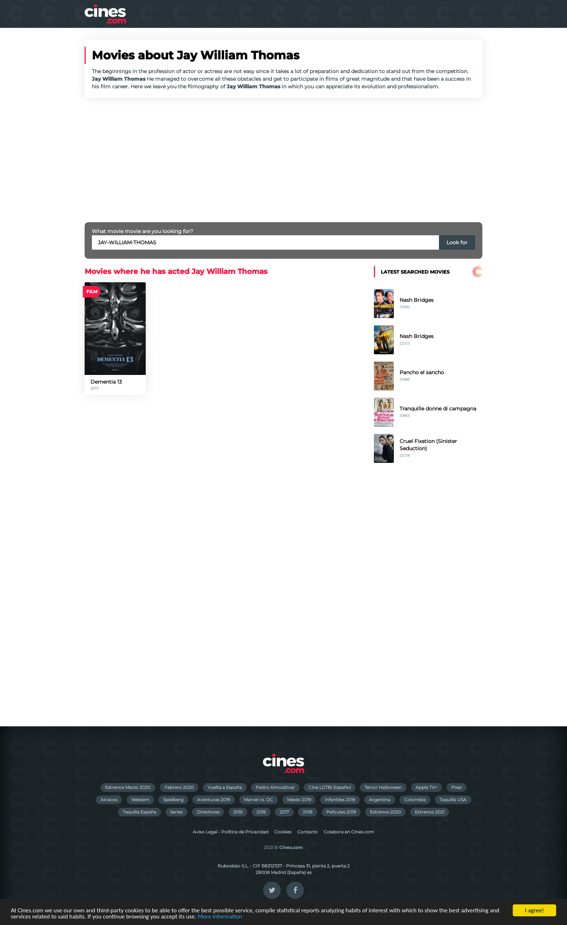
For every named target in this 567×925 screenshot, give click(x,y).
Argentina (380, 799)
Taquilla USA (452, 799)
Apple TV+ (426, 787)
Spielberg (173, 799)
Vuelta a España (225, 787)
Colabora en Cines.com (349, 832)
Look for (457, 242)
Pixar (456, 787)
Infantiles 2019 (340, 799)
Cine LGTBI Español (329, 787)
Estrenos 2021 (429, 812)
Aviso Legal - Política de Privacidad (230, 832)
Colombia (415, 799)
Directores (208, 812)
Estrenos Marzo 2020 (127, 787)
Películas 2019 (341, 812)
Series (176, 812)
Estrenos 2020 (385, 812)
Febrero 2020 (179, 787)
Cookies (282, 832)
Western (140, 799)
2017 (284, 812)
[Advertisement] (283, 160)
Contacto (307, 832)
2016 (261, 812)
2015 (238, 812)
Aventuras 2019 (213, 799)
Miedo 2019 (299, 799)
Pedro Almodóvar (275, 787)
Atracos (109, 799)
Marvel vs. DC (258, 799)
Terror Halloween (383, 787)
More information (220, 917)
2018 (307, 812)
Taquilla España (139, 812)
